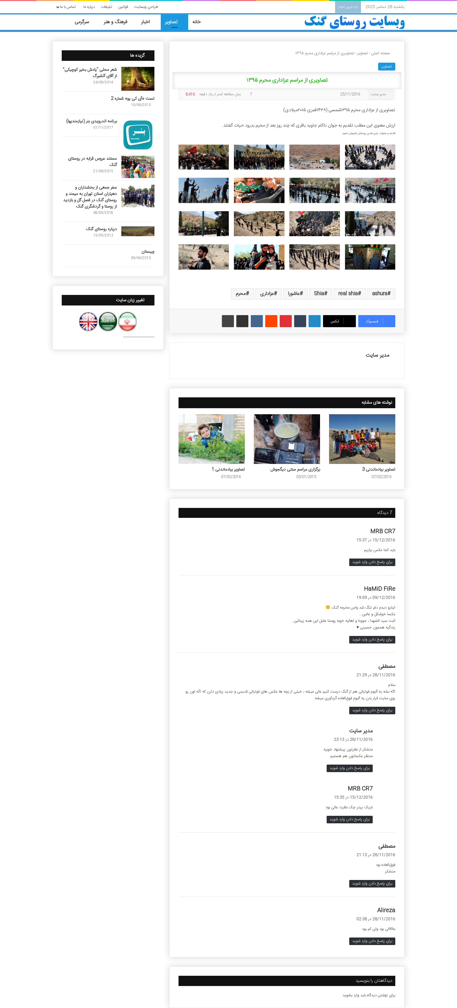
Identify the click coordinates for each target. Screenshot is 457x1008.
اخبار (149, 22)
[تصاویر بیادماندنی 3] (362, 439)
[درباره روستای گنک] (137, 231)
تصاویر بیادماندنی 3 (378, 469)
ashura (379, 294)
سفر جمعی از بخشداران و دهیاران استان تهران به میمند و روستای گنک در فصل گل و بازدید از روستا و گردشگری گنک (90, 197)
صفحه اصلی (383, 53)
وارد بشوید (351, 995)
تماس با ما (68, 7)
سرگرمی (85, 22)
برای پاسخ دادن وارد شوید (372, 562)
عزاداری (267, 294)
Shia (319, 294)
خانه (200, 22)
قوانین (123, 7)
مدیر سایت (378, 94)
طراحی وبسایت (146, 7)
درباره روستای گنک (101, 229)
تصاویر (174, 22)
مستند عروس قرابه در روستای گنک (92, 162)
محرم (241, 294)
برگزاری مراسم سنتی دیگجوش (295, 469)
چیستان (147, 251)
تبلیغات (106, 7)
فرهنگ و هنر (118, 22)
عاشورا (294, 294)
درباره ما (89, 7)
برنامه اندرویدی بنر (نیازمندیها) (91, 121)
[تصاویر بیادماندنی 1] (212, 439)
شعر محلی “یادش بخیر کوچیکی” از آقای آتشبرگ (90, 73)
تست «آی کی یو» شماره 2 (132, 98)
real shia (348, 294)
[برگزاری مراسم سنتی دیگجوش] (287, 439)
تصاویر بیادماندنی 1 (228, 469)
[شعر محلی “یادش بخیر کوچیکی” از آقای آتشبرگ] (137, 79)
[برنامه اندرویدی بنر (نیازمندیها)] (137, 135)
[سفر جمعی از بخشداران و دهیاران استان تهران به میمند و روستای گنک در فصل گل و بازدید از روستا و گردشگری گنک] (137, 196)
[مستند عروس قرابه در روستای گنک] (137, 167)
